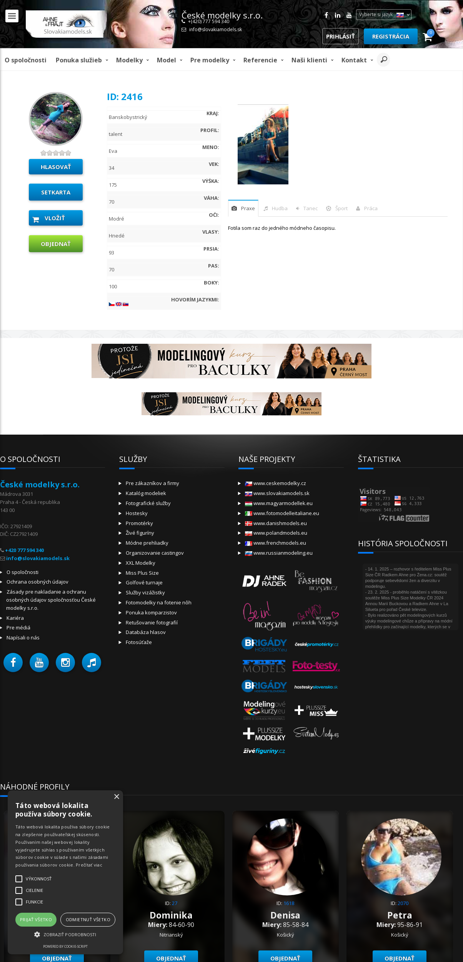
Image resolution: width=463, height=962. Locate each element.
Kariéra (15, 617)
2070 (403, 903)
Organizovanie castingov (155, 552)
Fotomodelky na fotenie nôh (159, 602)
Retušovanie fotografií (152, 622)
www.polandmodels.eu (276, 532)
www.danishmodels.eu (276, 523)
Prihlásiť (340, 36)
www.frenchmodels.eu (275, 542)
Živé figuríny (140, 532)
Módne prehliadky (147, 542)
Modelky (129, 60)
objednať (56, 244)
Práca (371, 208)
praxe (248, 208)
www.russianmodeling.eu (279, 552)
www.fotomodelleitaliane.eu (282, 513)
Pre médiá (18, 627)
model (166, 60)
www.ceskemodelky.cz (275, 483)
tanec (310, 208)
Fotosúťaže (139, 642)
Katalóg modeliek (146, 493)
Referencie (260, 60)
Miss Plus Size (142, 572)
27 (174, 903)
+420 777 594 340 (24, 550)
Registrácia (390, 36)
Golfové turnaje (144, 582)
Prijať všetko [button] (36, 919)
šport (341, 208)
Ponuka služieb (79, 60)
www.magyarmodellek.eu (279, 503)
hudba (280, 208)
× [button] (116, 797)
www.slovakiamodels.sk (277, 493)
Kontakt (354, 60)
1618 (288, 903)
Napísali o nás (23, 637)
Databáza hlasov (146, 632)
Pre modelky (209, 60)
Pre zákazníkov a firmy (152, 483)
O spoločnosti (26, 60)
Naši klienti (309, 60)
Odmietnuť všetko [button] (88, 919)
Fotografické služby (148, 503)
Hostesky (137, 513)
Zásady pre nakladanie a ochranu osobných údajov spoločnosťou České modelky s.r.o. (51, 599)
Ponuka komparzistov (151, 612)
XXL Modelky (140, 562)
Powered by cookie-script (65, 946)
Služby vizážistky (145, 592)
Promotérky (139, 523)
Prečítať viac (89, 865)
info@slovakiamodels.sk (215, 29)
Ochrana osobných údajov (37, 581)
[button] (13, 662)
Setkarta (55, 192)
